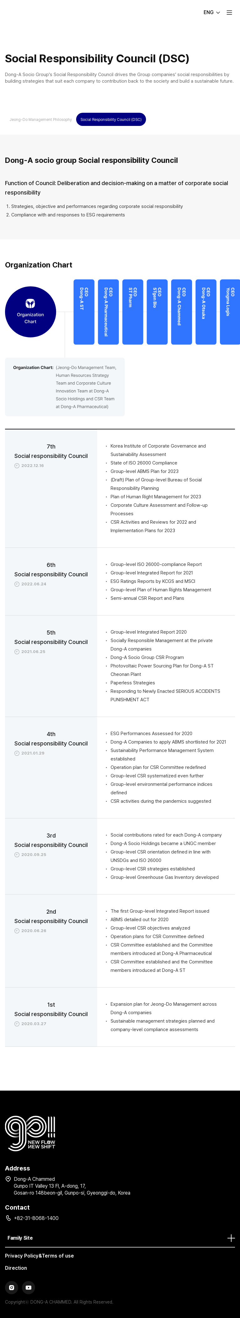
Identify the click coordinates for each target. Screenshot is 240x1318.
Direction (16, 1268)
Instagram (11, 1287)
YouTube (28, 1287)
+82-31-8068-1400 (36, 1218)
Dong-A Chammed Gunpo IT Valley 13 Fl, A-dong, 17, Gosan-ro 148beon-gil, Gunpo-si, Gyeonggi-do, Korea (72, 1186)
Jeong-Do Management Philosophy (40, 119)
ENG (209, 12)
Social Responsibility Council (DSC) (111, 119)
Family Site (121, 1238)
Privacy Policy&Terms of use (39, 1256)
